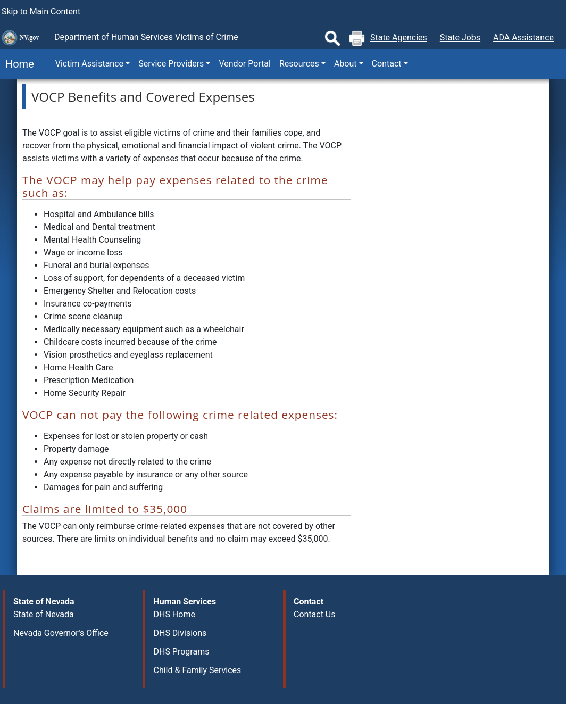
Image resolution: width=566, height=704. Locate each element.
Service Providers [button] (171, 64)
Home (17, 63)
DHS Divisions (179, 633)
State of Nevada (43, 614)
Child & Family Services (197, 670)
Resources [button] (299, 64)
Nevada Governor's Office (61, 633)
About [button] (345, 64)
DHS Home (174, 614)
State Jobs (460, 37)
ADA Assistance (523, 37)
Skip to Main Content (41, 11)
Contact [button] (387, 64)
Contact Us (315, 614)
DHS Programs (181, 652)
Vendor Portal (244, 64)
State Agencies (398, 37)
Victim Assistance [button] (89, 64)
